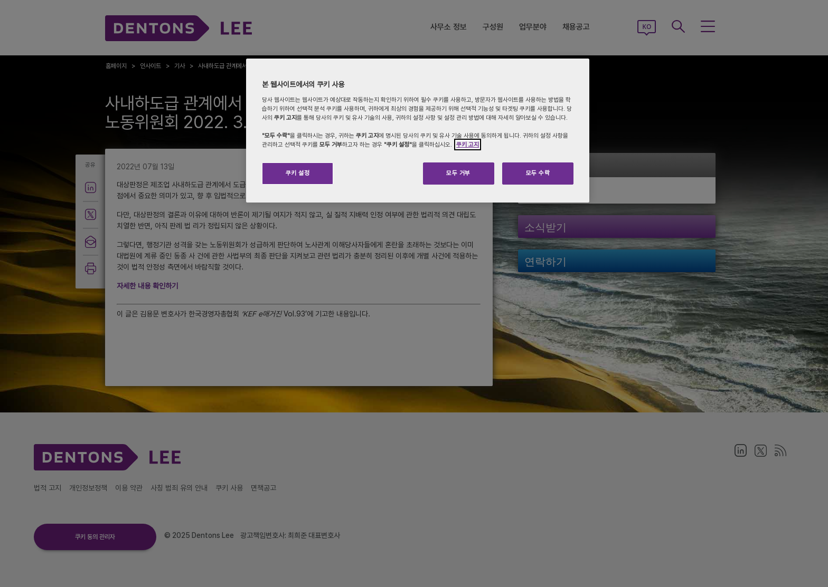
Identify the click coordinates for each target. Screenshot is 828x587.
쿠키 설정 (298, 173)
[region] (417, 131)
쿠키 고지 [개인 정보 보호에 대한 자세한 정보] (467, 144)
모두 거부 (458, 173)
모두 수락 (538, 173)
